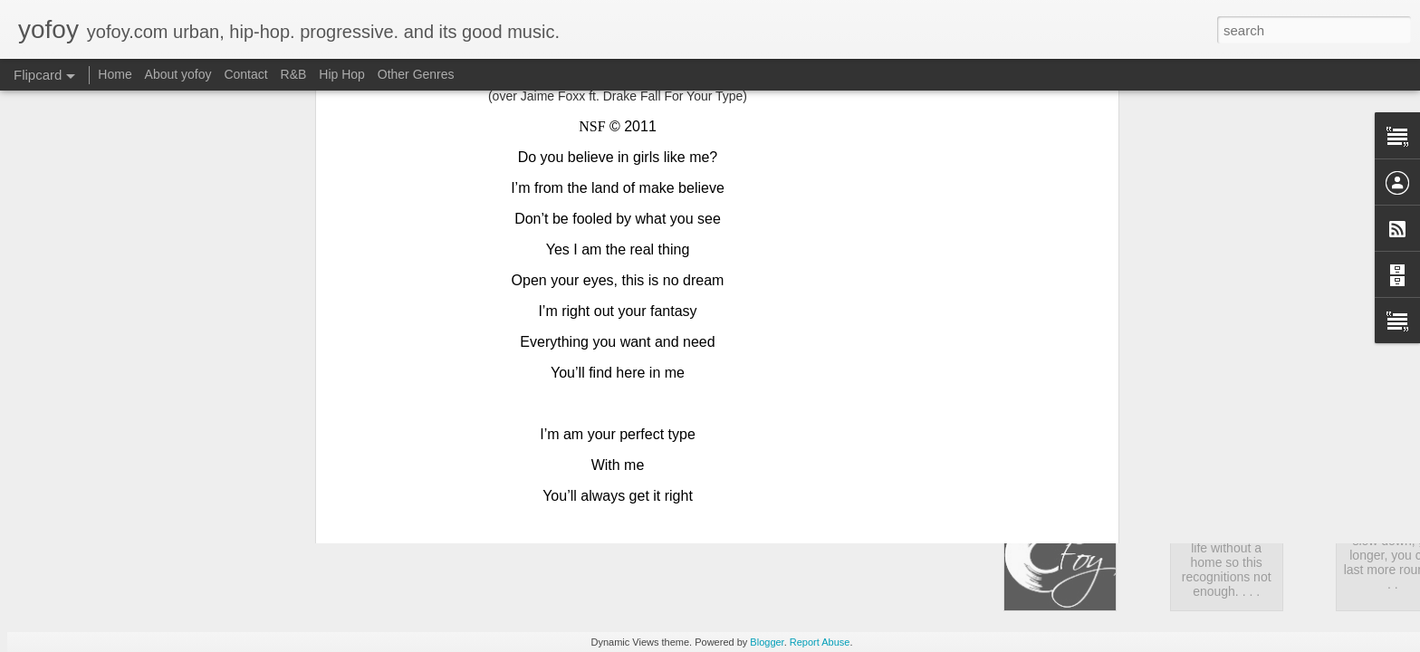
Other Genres (416, 74)
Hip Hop (342, 74)
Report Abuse (820, 642)
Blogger (766, 642)
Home (114, 74)
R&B (294, 74)
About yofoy (178, 74)
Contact (245, 74)
